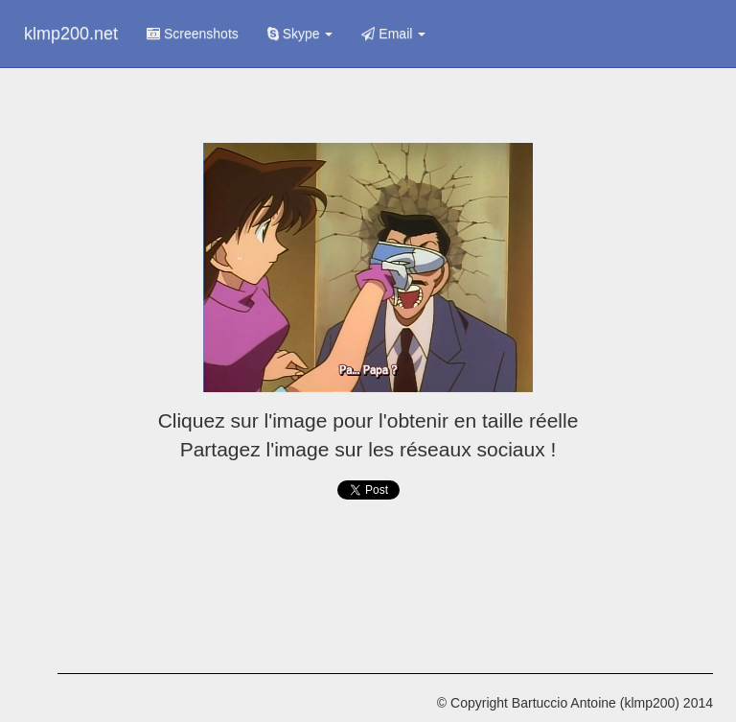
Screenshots (193, 33)
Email (393, 33)
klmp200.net (71, 33)
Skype (300, 33)
